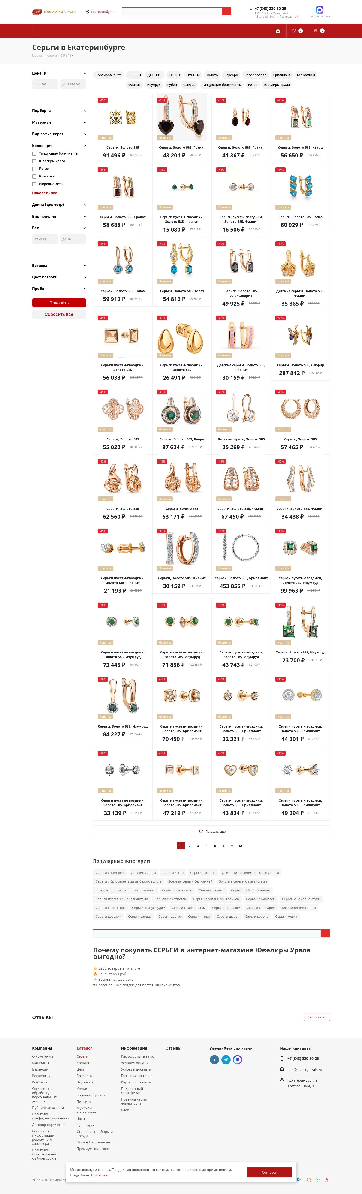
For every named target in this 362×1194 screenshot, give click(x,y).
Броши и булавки (91, 1095)
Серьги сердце (140, 916)
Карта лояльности (136, 1082)
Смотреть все (317, 1017)
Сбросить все (59, 314)
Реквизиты (41, 1075)
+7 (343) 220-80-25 (270, 8)
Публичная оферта (48, 1107)
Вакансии (40, 1069)
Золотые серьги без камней (190, 881)
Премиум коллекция (94, 1148)
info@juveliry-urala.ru (304, 1069)
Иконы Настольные (93, 1142)
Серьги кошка (286, 916)
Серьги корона (256, 916)
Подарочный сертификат (132, 1090)
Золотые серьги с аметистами (243, 881)
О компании (42, 1056)
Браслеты (85, 1075)
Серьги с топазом (226, 907)
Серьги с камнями (110, 872)
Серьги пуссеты (202, 872)
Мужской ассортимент (87, 1110)
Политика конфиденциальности (51, 1116)
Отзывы (173, 1048)
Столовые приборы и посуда (95, 1133)
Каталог (84, 1048)
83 (241, 845)
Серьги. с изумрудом (148, 907)
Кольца (83, 1062)
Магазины (40, 1062)
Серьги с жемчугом (177, 890)
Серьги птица (199, 916)
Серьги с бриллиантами (301, 899)
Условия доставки (136, 1069)
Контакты (40, 1082)
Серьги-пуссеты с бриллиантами (122, 899)
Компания (42, 1048)
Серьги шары (227, 916)
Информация (134, 1048)
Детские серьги (143, 872)
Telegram (226, 1059)
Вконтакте (214, 1059)
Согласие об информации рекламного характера (43, 1137)
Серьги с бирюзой (260, 899)
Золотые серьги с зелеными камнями (125, 890)
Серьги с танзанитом (188, 907)
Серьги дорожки (108, 916)
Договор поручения (49, 1124)
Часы (81, 1118)
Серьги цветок (169, 916)
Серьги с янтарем (261, 907)
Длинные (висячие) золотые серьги (250, 872)
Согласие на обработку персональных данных (44, 1094)
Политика (99, 1175)
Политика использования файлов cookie (45, 1154)
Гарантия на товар (136, 1075)
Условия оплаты (134, 1062)
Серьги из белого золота (250, 890)
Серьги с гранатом (110, 907)
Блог (125, 1109)
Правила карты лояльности (134, 1101)
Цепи (81, 1069)
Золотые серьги (211, 890)
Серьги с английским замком (216, 899)
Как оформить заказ (138, 1056)
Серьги (82, 1056)
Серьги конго (173, 872)
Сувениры (85, 1125)
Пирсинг (84, 1101)
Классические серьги (299, 907)
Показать (59, 302)
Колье (82, 1088)
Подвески (85, 1082)
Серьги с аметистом (171, 899)
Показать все (44, 193)
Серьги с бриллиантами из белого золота (129, 881)
